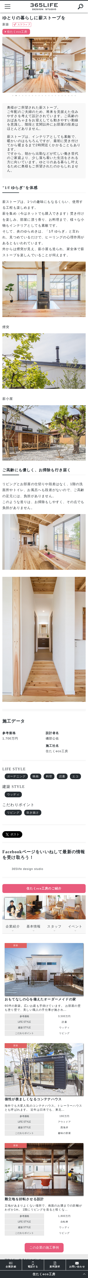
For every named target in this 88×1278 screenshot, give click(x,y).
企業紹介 (13, 926)
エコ (75, 776)
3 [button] (19, 95)
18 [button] (69, 95)
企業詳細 (11, 1264)
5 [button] (26, 95)
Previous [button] (7, 65)
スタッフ (54, 926)
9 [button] (39, 95)
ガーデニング (16, 776)
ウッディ (13, 794)
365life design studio (27, 869)
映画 (36, 776)
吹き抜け (33, 812)
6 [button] (29, 95)
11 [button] (46, 95)
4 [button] (23, 95)
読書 (62, 776)
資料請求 (55, 1264)
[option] (44, 65)
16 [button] (62, 95)
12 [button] (49, 95)
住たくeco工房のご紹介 (44, 888)
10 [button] (42, 95)
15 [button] (59, 95)
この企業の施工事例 (44, 1247)
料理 (49, 776)
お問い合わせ (77, 1264)
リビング (13, 812)
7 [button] (32, 95)
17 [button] (65, 95)
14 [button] (55, 95)
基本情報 (34, 926)
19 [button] (72, 95)
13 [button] (52, 95)
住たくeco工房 (17, 31)
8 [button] (36, 95)
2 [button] (16, 95)
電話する (33, 1264)
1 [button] (13, 95)
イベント (75, 926)
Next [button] (81, 65)
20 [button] (75, 95)
